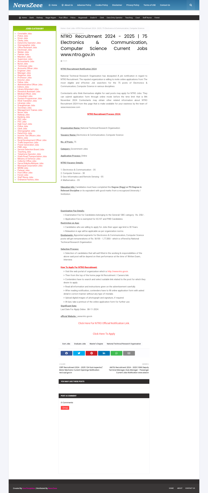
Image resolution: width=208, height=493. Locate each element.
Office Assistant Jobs (27, 47)
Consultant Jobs (25, 96)
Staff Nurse (147, 18)
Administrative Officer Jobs (30, 84)
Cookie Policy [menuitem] (101, 5)
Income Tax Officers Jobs (29, 135)
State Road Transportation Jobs (32, 156)
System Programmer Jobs (30, 98)
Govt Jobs (71, 28)
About (179, 488)
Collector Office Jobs (27, 161)
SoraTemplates (28, 488)
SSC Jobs (22, 119)
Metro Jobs (23, 138)
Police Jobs (23, 36)
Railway (40, 18)
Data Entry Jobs (25, 133)
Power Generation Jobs (28, 145)
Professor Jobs (25, 77)
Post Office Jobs (25, 172)
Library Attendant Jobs (28, 89)
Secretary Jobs (24, 108)
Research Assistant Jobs (29, 91)
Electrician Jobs (25, 50)
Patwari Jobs (24, 170)
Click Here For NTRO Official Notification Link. (104, 323)
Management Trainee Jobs (30, 110)
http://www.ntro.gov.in (118, 271)
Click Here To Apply (104, 333)
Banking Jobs (24, 117)
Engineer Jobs (24, 71)
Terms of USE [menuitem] (150, 5)
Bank (32, 18)
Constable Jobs (25, 33)
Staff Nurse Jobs (25, 177)
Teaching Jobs (24, 152)
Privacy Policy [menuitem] (132, 5)
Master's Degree (96, 344)
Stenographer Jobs (26, 45)
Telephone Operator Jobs (29, 154)
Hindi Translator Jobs (27, 101)
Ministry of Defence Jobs (29, 159)
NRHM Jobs (23, 168)
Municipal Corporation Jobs (30, 166)
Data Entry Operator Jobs (29, 43)
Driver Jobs (23, 38)
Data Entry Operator (114, 18)
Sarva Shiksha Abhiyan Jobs (30, 163)
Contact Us (190, 488)
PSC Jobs (22, 121)
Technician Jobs (25, 66)
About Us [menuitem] (67, 5)
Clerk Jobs (22, 128)
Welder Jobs (23, 52)
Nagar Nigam (51, 18)
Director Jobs (24, 80)
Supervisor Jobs (25, 59)
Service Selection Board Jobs (31, 149)
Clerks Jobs (23, 40)
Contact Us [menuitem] (165, 5)
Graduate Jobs (80, 344)
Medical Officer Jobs (27, 94)
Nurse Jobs (23, 64)
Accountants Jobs (26, 61)
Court (137, 18)
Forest (157, 18)
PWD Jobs (22, 147)
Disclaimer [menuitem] (117, 5)
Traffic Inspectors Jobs (28, 142)
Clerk (102, 18)
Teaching (129, 18)
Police (72, 18)
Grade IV (93, 18)
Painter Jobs (23, 54)
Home (23, 18)
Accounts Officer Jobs (28, 68)
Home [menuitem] (52, 5)
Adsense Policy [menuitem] (84, 5)
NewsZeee (52, 488)
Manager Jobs (24, 73)
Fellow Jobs (23, 82)
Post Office (63, 18)
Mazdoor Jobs (24, 57)
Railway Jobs (24, 115)
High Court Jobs (25, 124)
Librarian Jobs (24, 103)
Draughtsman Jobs (26, 105)
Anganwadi (82, 18)
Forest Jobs (23, 175)
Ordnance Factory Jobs (28, 179)
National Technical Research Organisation (124, 344)
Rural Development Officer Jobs (32, 140)
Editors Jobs (23, 87)
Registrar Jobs (24, 75)
